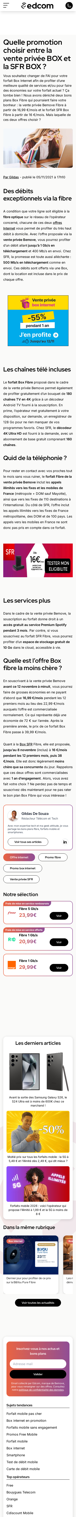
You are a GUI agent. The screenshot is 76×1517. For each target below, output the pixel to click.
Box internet (15, 1448)
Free (9, 1485)
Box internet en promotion (26, 1420)
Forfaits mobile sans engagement (31, 1427)
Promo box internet (22, 868)
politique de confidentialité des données (41, 1389)
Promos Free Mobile (21, 1434)
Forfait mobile (17, 1441)
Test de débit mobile (22, 1462)
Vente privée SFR (21, 879)
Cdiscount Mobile (19, 1513)
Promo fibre (53, 857)
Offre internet (19, 857)
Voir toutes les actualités (38, 1303)
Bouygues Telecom (20, 1492)
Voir (59, 916)
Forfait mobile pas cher (24, 1414)
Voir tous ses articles (28, 842)
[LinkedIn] (65, 842)
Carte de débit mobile (23, 1469)
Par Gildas (11, 177)
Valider (38, 1374)
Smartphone (15, 1455)
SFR (9, 1506)
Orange (12, 1499)
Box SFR (26, 744)
